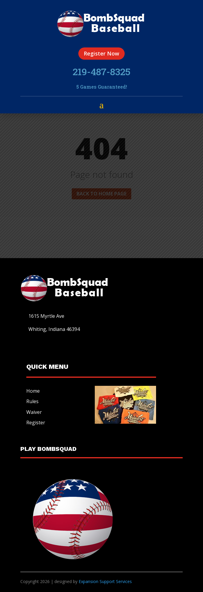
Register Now (101, 53)
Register (35, 422)
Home (33, 391)
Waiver (34, 412)
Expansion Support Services (104, 581)
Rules (32, 401)
